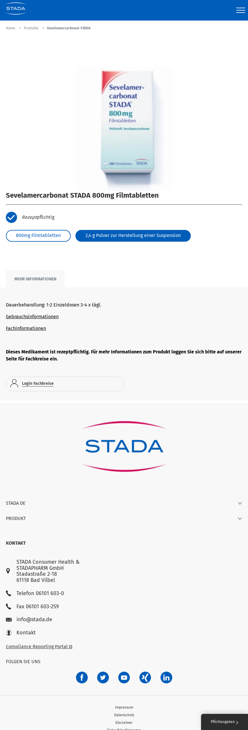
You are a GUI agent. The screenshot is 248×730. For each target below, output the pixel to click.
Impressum (124, 707)
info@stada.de (29, 619)
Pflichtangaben (224, 722)
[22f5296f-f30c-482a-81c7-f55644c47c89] (145, 677)
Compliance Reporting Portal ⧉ (39, 646)
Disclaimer (124, 723)
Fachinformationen (26, 328)
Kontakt (21, 633)
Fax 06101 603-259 (32, 607)
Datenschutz (124, 715)
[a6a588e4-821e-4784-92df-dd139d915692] (103, 677)
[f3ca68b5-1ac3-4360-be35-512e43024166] (124, 677)
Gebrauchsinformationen (32, 316)
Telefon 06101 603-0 (35, 593)
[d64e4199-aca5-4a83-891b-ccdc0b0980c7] (166, 677)
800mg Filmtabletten (38, 235)
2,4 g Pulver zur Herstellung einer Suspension (133, 235)
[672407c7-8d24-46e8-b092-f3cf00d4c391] (82, 677)
